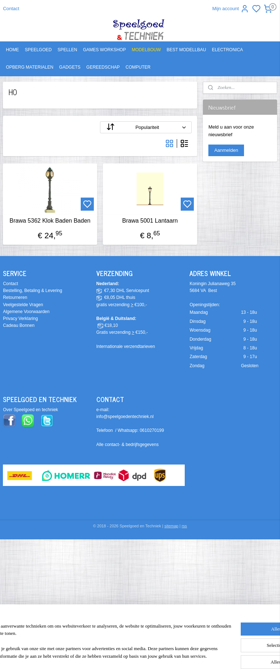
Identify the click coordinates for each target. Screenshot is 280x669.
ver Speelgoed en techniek (32, 409)
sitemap (171, 526)
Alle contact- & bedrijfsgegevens (127, 444)
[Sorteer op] (145, 127)
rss (184, 526)
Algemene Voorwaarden (26, 311)
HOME (12, 49)
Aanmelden (226, 150)
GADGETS (70, 67)
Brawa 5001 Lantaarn (150, 221)
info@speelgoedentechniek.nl (125, 416)
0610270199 (152, 430)
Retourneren (15, 297)
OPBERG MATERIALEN (29, 67)
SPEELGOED (38, 49)
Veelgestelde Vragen (23, 304)
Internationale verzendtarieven (125, 346)
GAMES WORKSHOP (104, 49)
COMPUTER (138, 67)
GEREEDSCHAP (103, 67)
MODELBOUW (146, 49)
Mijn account (230, 8)
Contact (11, 8)
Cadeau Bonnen (19, 325)
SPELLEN (67, 49)
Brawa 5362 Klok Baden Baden (49, 221)
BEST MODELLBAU (186, 49)
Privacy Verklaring (20, 318)
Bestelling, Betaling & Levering (32, 290)
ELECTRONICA (227, 49)
